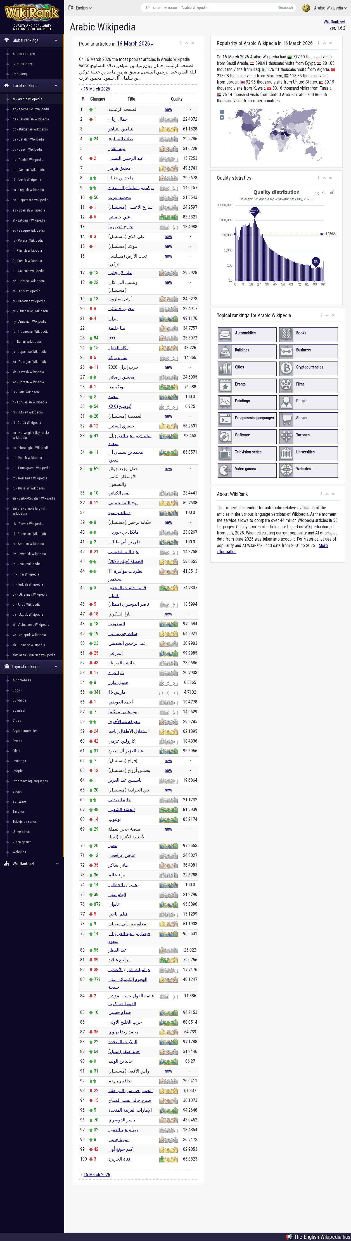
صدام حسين (119, 1012)
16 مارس (117, 692)
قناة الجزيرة (119, 1159)
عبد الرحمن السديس (127, 643)
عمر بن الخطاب (122, 884)
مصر (112, 845)
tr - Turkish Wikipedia (28, 584)
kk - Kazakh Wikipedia (28, 372)
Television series (25, 821)
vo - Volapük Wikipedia (29, 635)
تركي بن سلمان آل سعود (131, 187)
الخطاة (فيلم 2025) (125, 561)
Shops (17, 791)
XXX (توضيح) (119, 406)
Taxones (19, 811)
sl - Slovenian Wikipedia (30, 534)
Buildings (19, 700)
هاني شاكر (118, 865)
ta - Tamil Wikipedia (27, 564)
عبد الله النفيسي (123, 551)
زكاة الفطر (118, 347)
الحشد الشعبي (121, 809)
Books (17, 690)
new (168, 109)
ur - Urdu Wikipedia (27, 604)
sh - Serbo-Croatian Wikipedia (34, 498)
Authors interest (24, 54)
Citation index (23, 64)
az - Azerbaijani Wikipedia (31, 109)
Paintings (19, 761)
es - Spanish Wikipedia (29, 210)
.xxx (111, 338)
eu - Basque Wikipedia (29, 230)
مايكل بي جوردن (123, 532)
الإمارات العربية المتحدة (130, 1110)
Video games (22, 842)
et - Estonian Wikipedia (29, 220)
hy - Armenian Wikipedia (29, 321)
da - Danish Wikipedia (28, 160)
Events (17, 741)
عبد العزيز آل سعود (126, 750)
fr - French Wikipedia (27, 261)
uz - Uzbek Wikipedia (28, 614)
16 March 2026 (135, 43)
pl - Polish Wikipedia (27, 458)
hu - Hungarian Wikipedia (31, 311)
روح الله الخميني (123, 502)
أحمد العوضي (120, 702)
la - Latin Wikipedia (26, 392)
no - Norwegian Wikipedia (31, 448)
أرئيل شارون (120, 298)
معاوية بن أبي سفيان (127, 923)
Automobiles (22, 680)
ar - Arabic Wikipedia (27, 99)
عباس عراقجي (122, 855)
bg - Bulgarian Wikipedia (30, 129)
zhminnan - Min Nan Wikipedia (34, 655)
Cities (17, 720)
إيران (113, 318)
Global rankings (31, 40)
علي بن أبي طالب (124, 542)
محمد (113, 396)
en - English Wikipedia (28, 190)
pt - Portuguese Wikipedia (31, 468)
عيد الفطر (117, 950)
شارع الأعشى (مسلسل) (130, 207)
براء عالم (116, 875)
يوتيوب (114, 819)
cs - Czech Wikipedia (27, 149)
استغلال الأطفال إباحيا (128, 731)
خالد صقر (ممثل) (124, 1051)
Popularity (20, 74)
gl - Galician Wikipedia (28, 271)
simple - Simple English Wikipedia (29, 510)
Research (285, 7)
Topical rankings (31, 666)
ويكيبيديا (115, 386)
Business (19, 710)
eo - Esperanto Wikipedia (30, 200)
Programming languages (30, 781)
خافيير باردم (119, 1080)
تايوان (113, 904)
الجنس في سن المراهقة (130, 1090)
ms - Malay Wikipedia (28, 412)
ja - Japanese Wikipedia (30, 352)
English (80, 8)
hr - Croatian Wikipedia (29, 301)
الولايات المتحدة (122, 1041)
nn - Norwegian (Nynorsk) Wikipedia (31, 435)
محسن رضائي (121, 377)
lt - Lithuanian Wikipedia (30, 402)
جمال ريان (118, 119)
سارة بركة (117, 357)
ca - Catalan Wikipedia (28, 139)
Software (19, 801)
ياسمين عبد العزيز (124, 780)
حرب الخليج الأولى (125, 1022)
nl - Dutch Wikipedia (27, 422)
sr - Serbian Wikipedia (28, 544)
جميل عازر (118, 682)
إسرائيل (115, 653)
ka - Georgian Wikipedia (30, 362)
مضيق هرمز (119, 168)
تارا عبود (116, 672)
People (18, 771)
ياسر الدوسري (121, 1120)
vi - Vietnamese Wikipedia (31, 624)
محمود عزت (119, 197)
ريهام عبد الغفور (123, 1129)
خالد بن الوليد (120, 1061)
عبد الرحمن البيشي (126, 158)
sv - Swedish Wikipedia (29, 554)
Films (16, 751)
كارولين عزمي (121, 741)
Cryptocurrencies (25, 731)
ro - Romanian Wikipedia (30, 478)
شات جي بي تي (122, 633)
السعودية (116, 623)
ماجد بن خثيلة (121, 177)
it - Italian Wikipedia (27, 341)
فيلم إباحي (118, 914)
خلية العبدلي (119, 799)
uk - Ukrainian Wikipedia (30, 594)
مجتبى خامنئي (121, 308)
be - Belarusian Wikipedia (31, 119)
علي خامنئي (119, 217)
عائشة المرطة (121, 662)
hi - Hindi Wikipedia (26, 291)
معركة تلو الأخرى (124, 721)
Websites (19, 852)
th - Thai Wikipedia (26, 574)
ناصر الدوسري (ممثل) (128, 604)
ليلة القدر (116, 148)
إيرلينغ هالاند (119, 959)
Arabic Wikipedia (324, 8)
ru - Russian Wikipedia (29, 488)
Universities (21, 831)
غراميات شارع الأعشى (129, 969)
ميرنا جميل (118, 1139)
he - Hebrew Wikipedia (29, 281)
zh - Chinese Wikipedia (29, 645)
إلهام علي (117, 894)
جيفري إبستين (121, 426)
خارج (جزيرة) (120, 226)
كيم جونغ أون (120, 1149)
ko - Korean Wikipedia (28, 382)
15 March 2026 (97, 89)
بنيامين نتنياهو (120, 129)
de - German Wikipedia (29, 170)
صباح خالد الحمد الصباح (129, 1100)
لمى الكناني (119, 493)
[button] (181, 43)
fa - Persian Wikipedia (28, 240)
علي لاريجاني (120, 272)
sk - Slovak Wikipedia (28, 524)
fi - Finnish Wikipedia (27, 250)
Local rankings (31, 85)
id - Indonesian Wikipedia (31, 331)
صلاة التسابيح (120, 138)
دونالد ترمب (119, 512)
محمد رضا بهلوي (123, 1032)
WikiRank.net (31, 863)
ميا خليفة (116, 328)
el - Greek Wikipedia (27, 180)
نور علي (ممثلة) (122, 711)
